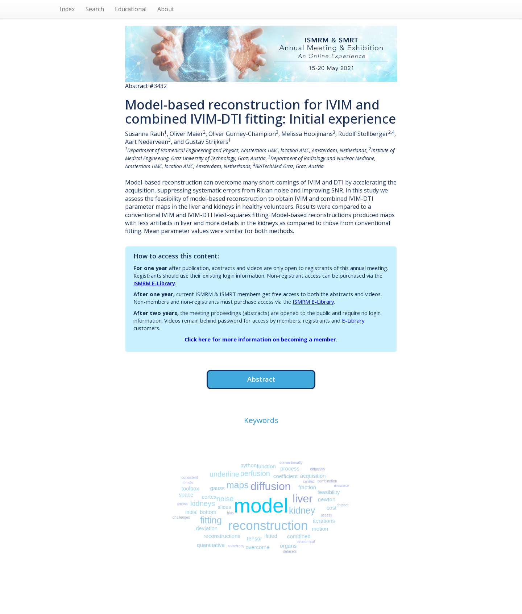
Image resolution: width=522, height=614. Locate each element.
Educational (130, 9)
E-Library (353, 320)
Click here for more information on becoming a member (260, 339)
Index (67, 9)
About (165, 9)
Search (95, 9)
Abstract (261, 378)
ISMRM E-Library (154, 283)
